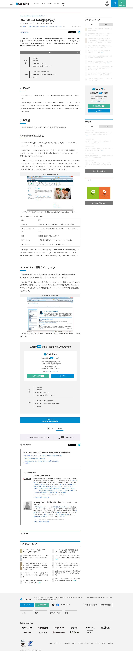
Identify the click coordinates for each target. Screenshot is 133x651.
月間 (106, 24)
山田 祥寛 (22, 26)
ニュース (36, 3)
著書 (45, 514)
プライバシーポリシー (100, 643)
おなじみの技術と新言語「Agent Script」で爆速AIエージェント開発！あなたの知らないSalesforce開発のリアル (98, 164)
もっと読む (26, 463)
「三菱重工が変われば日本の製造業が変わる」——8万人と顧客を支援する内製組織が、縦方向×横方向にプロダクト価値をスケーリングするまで (100, 40)
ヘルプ (50, 643)
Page (26, 74)
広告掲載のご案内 (106, 605)
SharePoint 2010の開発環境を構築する (44, 74)
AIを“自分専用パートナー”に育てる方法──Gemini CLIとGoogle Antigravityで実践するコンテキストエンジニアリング (67, 565)
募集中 (59, 512)
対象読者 (35, 60)
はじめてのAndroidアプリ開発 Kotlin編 (46, 492)
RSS (56, 514)
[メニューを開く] (11, 3)
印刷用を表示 (25, 445)
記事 (43, 4)
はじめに (35, 58)
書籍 (63, 4)
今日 (92, 24)
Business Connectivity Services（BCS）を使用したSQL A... (41, 461)
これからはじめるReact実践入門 (66, 490)
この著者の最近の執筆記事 (41, 497)
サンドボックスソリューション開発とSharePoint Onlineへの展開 (43, 455)
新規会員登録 (38, 376)
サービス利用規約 (89, 643)
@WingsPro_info (64, 514)
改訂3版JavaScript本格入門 (46, 490)
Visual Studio (24, 32)
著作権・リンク (58, 643)
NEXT (60, 429)
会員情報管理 (67, 643)
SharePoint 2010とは (39, 63)
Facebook (62, 516)
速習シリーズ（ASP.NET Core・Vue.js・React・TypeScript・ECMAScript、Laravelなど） (54, 488)
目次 (64, 52)
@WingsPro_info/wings (40, 516)
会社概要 (80, 643)
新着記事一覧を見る (99, 171)
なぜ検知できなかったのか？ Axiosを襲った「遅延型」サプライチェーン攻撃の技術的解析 (67, 573)
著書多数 (63, 492)
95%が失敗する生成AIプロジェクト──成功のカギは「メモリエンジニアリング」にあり (35, 557)
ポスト (71, 32)
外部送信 (110, 643)
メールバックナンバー (50, 371)
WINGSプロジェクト (41, 484)
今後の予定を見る (98, 203)
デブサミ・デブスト (53, 4)
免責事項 (74, 643)
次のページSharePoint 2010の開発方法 (50, 420)
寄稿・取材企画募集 (91, 605)
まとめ (35, 77)
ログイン (62, 376)
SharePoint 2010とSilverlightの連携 (34, 458)
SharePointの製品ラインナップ (42, 66)
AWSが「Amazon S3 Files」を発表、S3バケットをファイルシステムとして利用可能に (35, 575)
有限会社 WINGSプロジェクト (62, 507)
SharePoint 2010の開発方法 (41, 71)
